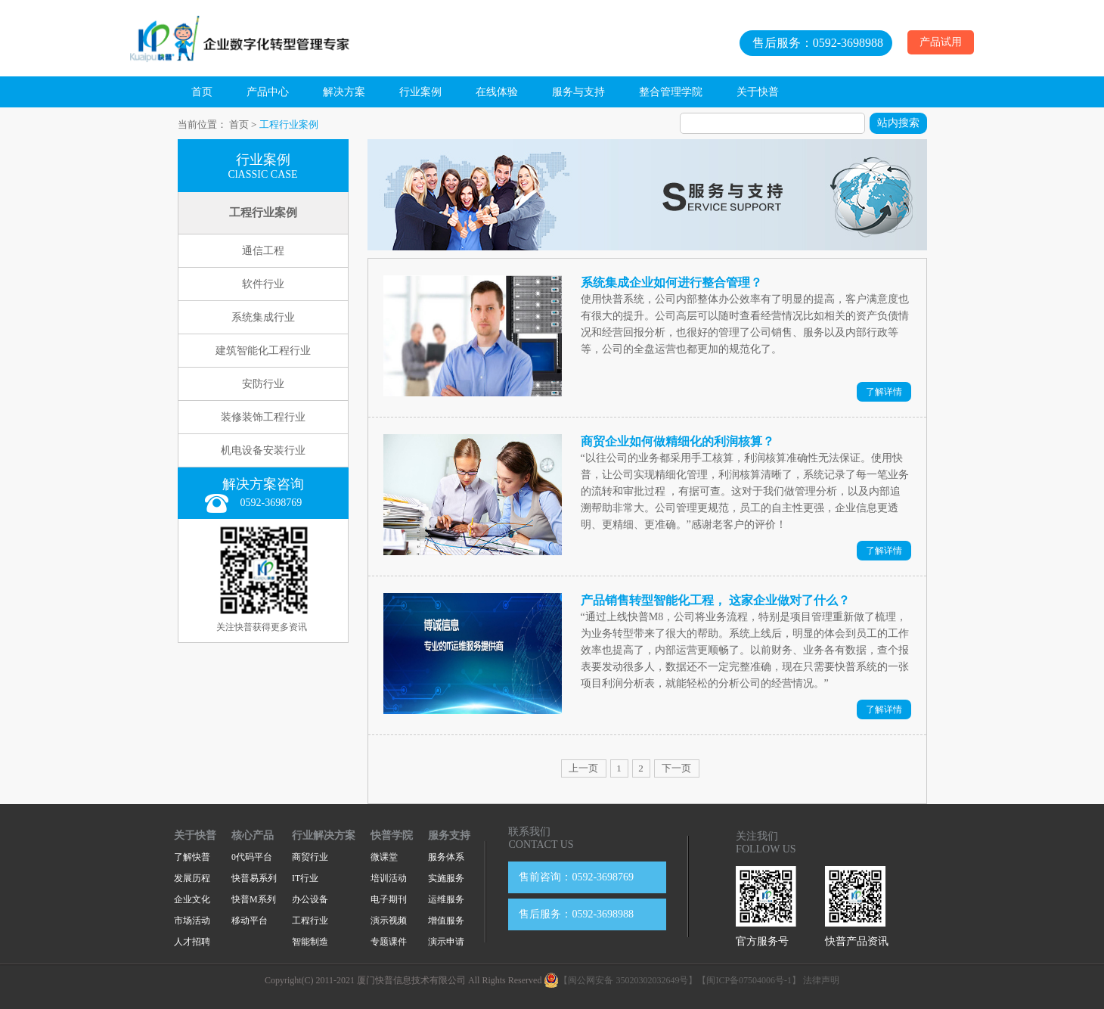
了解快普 (192, 857)
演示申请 (446, 941)
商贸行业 (310, 857)
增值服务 (446, 920)
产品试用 (940, 42)
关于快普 (758, 92)
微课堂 (384, 857)
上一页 (583, 768)
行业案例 (420, 92)
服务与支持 (578, 92)
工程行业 (310, 920)
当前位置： (202, 124)
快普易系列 (254, 878)
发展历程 (192, 878)
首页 (201, 92)
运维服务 (446, 899)
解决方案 (344, 92)
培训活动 (389, 878)
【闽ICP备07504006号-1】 (749, 980)
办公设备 (310, 899)
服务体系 (446, 857)
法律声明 (821, 980)
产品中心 (268, 92)
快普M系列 (253, 899)
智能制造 (310, 941)
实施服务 (446, 878)
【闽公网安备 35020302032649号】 (620, 980)
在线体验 (497, 92)
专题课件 (389, 941)
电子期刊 (389, 899)
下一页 (676, 768)
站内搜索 (898, 123)
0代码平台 (251, 857)
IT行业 (305, 878)
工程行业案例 (288, 124)
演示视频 (389, 920)
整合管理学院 (670, 92)
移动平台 (249, 920)
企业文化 (192, 899)
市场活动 (192, 920)
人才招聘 (192, 941)
